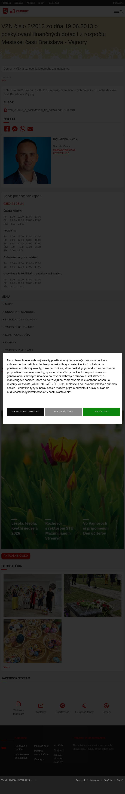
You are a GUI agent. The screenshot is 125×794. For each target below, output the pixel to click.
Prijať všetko (101, 412)
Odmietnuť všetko (63, 412)
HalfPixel (13, 781)
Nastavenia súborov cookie (25, 412)
